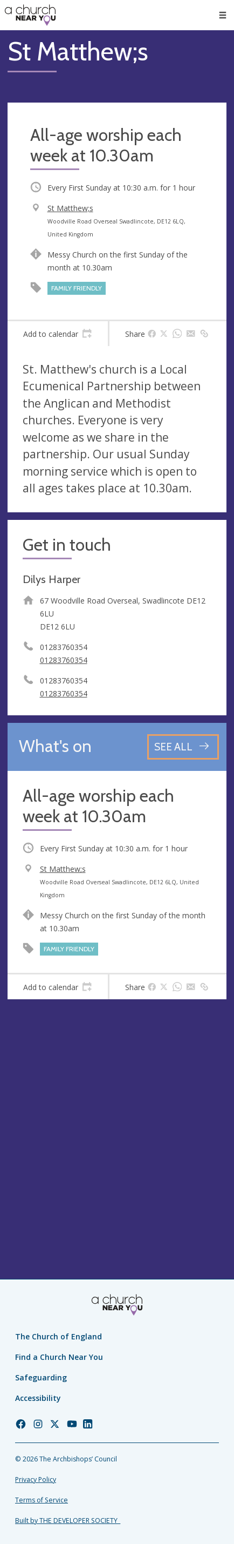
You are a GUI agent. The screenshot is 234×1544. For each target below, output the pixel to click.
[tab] (58, 333)
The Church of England (58, 1336)
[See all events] (183, 747)
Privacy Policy (35, 1479)
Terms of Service (41, 1500)
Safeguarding (41, 1377)
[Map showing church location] (117, 1116)
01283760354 (63, 660)
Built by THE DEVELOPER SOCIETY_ (67, 1520)
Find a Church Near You (59, 1357)
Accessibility (38, 1398)
